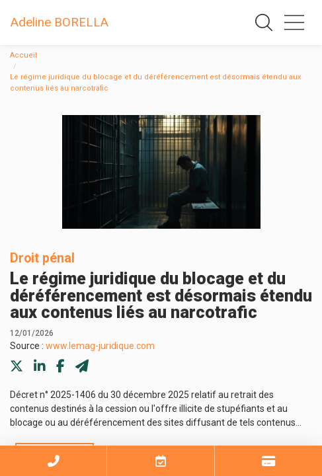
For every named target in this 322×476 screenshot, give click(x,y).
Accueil (23, 55)
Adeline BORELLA (59, 22)
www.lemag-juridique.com (100, 345)
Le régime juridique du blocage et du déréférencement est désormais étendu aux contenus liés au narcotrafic (155, 83)
